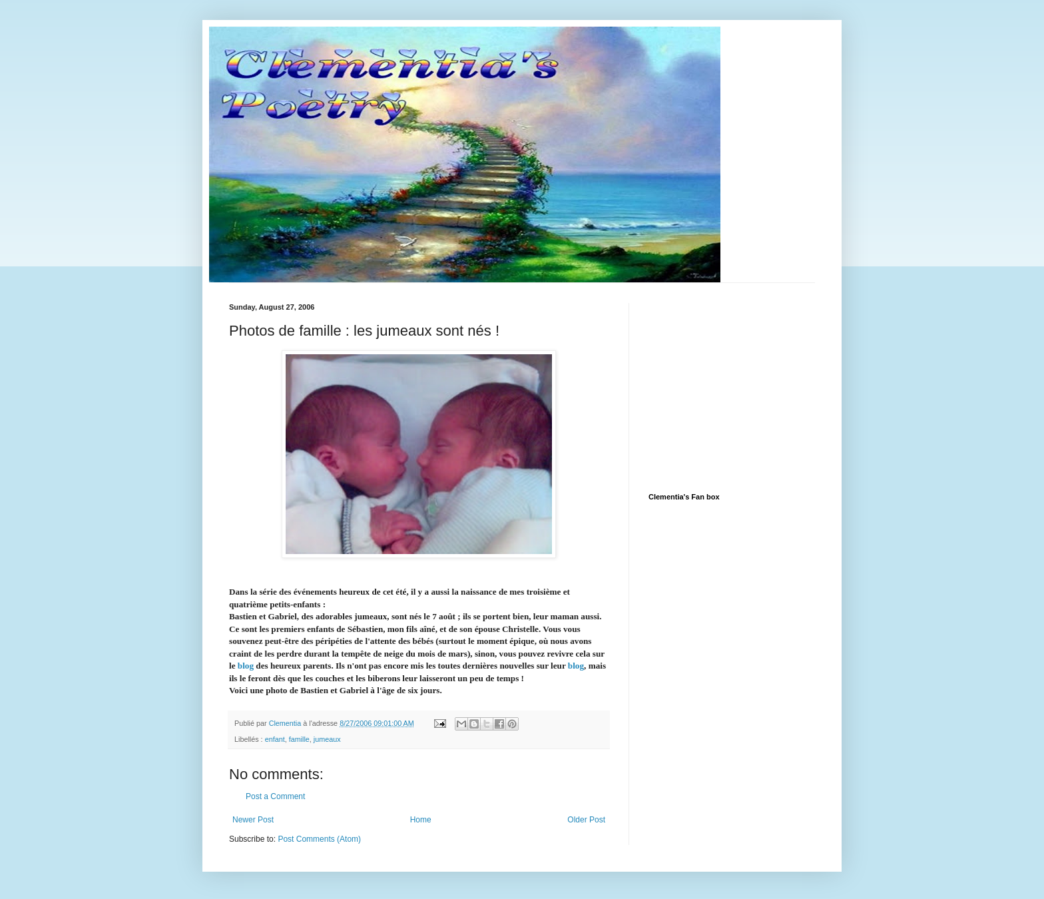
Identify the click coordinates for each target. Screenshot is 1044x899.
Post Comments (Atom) (319, 839)
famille (299, 739)
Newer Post (253, 819)
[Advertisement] (748, 386)
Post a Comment (275, 796)
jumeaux (327, 739)
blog (246, 666)
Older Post (586, 819)
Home (420, 819)
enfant (275, 739)
